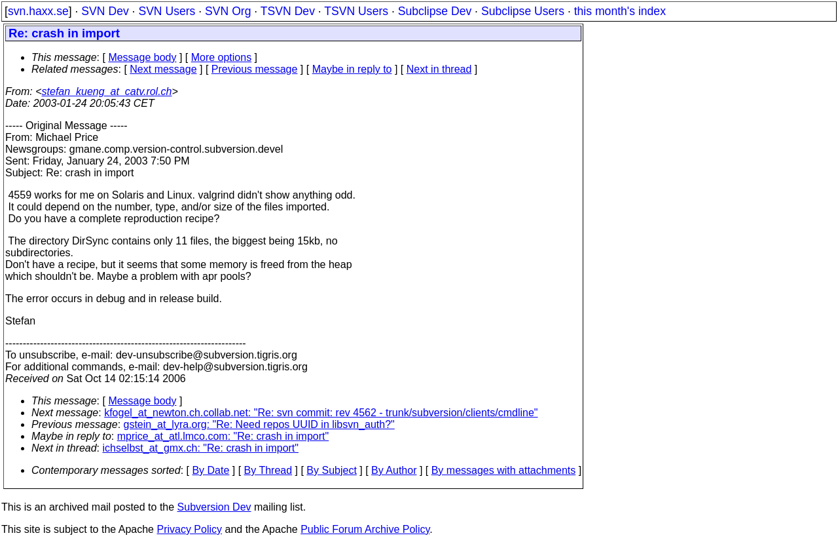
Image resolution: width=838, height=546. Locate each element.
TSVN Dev (288, 11)
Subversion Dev (214, 507)
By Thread (268, 470)
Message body (142, 57)
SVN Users (166, 11)
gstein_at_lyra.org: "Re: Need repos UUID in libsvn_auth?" (259, 424)
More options (221, 57)
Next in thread (439, 69)
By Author (393, 470)
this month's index (620, 11)
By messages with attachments (503, 470)
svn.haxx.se (38, 11)
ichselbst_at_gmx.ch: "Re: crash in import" (201, 448)
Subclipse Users (522, 11)
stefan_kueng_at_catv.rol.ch (107, 91)
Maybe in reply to (352, 69)
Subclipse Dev (434, 11)
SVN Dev (104, 11)
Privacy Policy (189, 529)
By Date (210, 470)
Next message (163, 69)
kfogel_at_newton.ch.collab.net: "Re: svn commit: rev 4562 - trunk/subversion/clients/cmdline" (320, 412)
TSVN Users (356, 11)
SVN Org (228, 11)
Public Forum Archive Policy (365, 529)
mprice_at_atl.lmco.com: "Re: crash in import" (223, 436)
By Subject (331, 470)
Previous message (254, 69)
